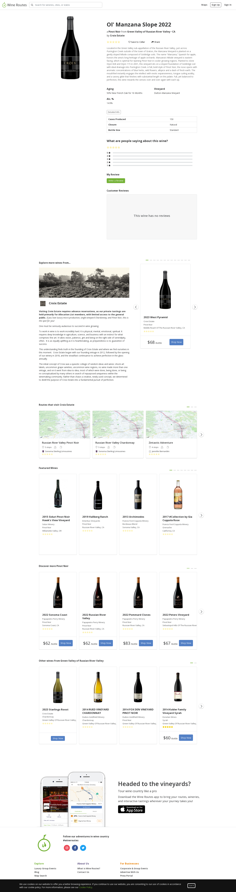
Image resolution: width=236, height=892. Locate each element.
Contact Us (83, 872)
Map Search (40, 875)
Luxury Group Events (45, 868)
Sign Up (216, 4)
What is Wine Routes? (88, 868)
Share (156, 42)
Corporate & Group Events (134, 868)
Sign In (227, 4)
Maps (204, 4)
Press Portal (126, 875)
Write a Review (116, 180)
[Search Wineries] (65, 5)
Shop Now (176, 342)
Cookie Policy (85, 887)
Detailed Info (114, 112)
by (116, 35)
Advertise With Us (129, 872)
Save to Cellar (136, 42)
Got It (191, 885)
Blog (36, 872)
